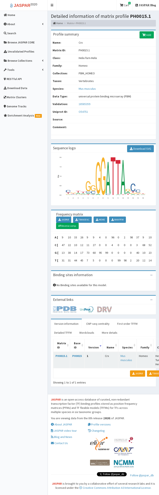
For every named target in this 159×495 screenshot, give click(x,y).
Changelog (96, 431)
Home (58, 23)
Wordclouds (86, 332)
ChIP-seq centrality (98, 324)
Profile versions (99, 424)
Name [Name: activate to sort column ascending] (110, 347)
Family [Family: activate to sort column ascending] (145, 347)
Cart (125, 4)
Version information (66, 324)
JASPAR (63, 219)
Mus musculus (87, 89)
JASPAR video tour (64, 431)
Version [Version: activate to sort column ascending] (93, 347)
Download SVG (140, 149)
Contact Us (59, 443)
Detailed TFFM (63, 332)
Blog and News (61, 437)
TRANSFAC (82, 219)
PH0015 (77, 356)
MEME (100, 219)
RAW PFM (117, 219)
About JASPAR (61, 424)
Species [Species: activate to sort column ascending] (127, 347)
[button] (52, 5)
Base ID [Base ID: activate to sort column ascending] (77, 345)
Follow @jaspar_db (142, 475)
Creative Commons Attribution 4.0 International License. (115, 488)
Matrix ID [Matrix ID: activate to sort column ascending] (61, 345)
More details (109, 332)
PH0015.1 (61, 356)
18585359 (84, 104)
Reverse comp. (67, 225)
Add (146, 35)
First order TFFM (127, 324)
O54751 (84, 112)
